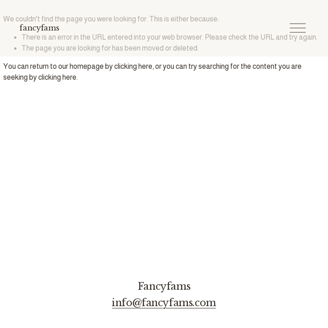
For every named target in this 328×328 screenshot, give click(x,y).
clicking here (133, 66)
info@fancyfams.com (164, 303)
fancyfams (39, 27)
